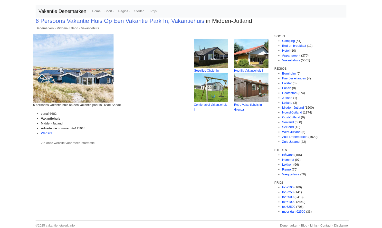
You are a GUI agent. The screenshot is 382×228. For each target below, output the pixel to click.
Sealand (288, 122)
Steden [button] (139, 11)
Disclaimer (341, 225)
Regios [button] (123, 11)
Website (46, 133)
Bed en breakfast (294, 46)
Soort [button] (108, 11)
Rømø (286, 169)
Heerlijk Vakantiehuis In (249, 70)
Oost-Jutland (291, 117)
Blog (304, 225)
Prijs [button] (154, 11)
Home (96, 11)
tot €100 (288, 187)
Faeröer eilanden (294, 78)
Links (313, 225)
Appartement (291, 55)
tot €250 (288, 192)
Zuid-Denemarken (294, 137)
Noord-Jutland (292, 112)
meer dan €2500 (293, 211)
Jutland (287, 98)
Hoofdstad (289, 93)
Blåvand (288, 155)
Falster (287, 83)
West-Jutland (291, 132)
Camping (288, 41)
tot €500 (288, 197)
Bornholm (289, 73)
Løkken (287, 164)
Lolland (287, 102)
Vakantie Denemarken (62, 11)
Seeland (288, 127)
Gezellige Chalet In (206, 70)
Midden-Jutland (67, 28)
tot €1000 (288, 202)
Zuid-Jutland (291, 141)
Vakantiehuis (90, 28)
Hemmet (288, 160)
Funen (286, 88)
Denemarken (45, 28)
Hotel (285, 50)
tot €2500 (288, 207)
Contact (325, 225)
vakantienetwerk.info (60, 225)
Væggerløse (290, 174)
